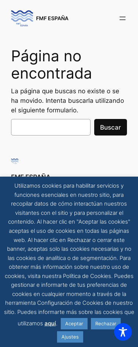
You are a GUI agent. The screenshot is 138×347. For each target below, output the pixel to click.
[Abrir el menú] (122, 18)
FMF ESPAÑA (52, 18)
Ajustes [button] (70, 337)
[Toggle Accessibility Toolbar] (122, 331)
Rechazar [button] (105, 323)
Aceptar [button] (74, 323)
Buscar (110, 127)
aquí (50, 323)
